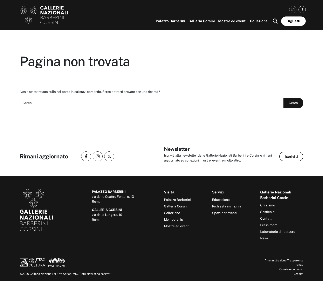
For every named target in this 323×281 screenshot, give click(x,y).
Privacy (298, 265)
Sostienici (267, 212)
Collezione (259, 21)
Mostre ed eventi (232, 21)
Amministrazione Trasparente (283, 260)
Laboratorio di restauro (277, 232)
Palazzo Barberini (170, 21)
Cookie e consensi (291, 269)
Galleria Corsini (201, 21)
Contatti (266, 218)
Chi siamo (267, 205)
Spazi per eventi (224, 213)
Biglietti (293, 21)
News (264, 238)
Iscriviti (291, 156)
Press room (268, 225)
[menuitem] (292, 9)
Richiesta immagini (226, 206)
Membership (173, 219)
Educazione (221, 200)
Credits (298, 273)
